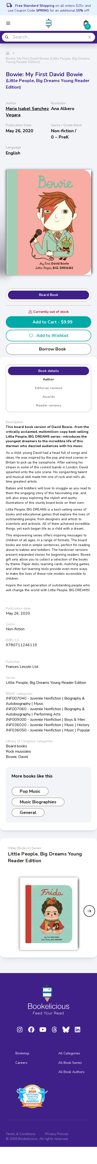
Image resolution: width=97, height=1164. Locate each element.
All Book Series (70, 1062)
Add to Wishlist (48, 335)
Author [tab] (48, 379)
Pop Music (30, 791)
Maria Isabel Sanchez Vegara (27, 112)
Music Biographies (38, 802)
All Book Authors (71, 1072)
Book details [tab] (48, 371)
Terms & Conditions (21, 1134)
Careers (21, 1062)
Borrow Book (48, 349)
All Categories (69, 1053)
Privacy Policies (57, 1134)
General (28, 812)
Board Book (48, 295)
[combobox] (48, 37)
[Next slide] (89, 911)
